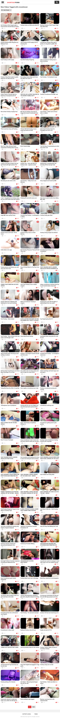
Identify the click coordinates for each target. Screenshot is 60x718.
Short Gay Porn (28, 716)
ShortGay (13, 2)
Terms (36, 714)
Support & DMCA (26, 714)
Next (33, 706)
